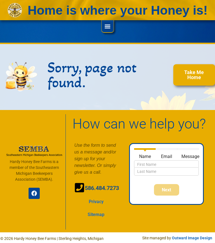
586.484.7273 (100, 188)
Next (166, 189)
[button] (107, 26)
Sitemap (96, 213)
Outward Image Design (192, 236)
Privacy (96, 200)
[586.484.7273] (78, 186)
